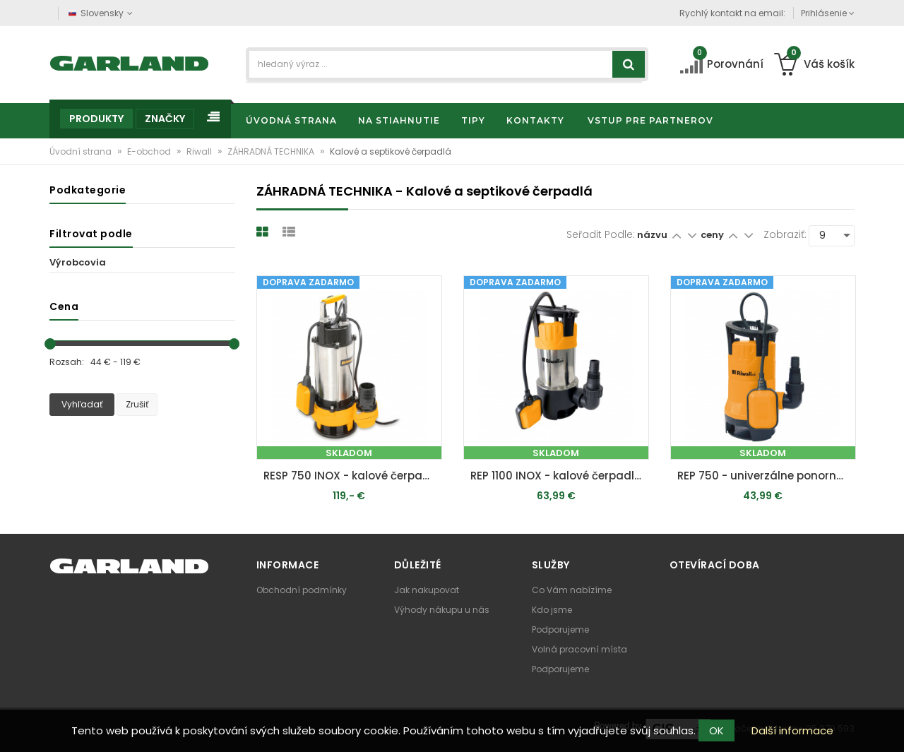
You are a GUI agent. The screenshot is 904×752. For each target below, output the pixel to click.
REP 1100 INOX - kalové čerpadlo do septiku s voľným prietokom (559, 475)
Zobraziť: (785, 234)
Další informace (792, 730)
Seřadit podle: (600, 234)
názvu (652, 234)
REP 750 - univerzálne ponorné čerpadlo (766, 475)
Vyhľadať (81, 404)
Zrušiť (137, 404)
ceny (713, 234)
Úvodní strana (81, 151)
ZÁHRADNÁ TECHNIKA (271, 151)
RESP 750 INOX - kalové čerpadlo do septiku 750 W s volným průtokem (352, 475)
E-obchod (150, 151)
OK (716, 730)
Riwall (200, 151)
